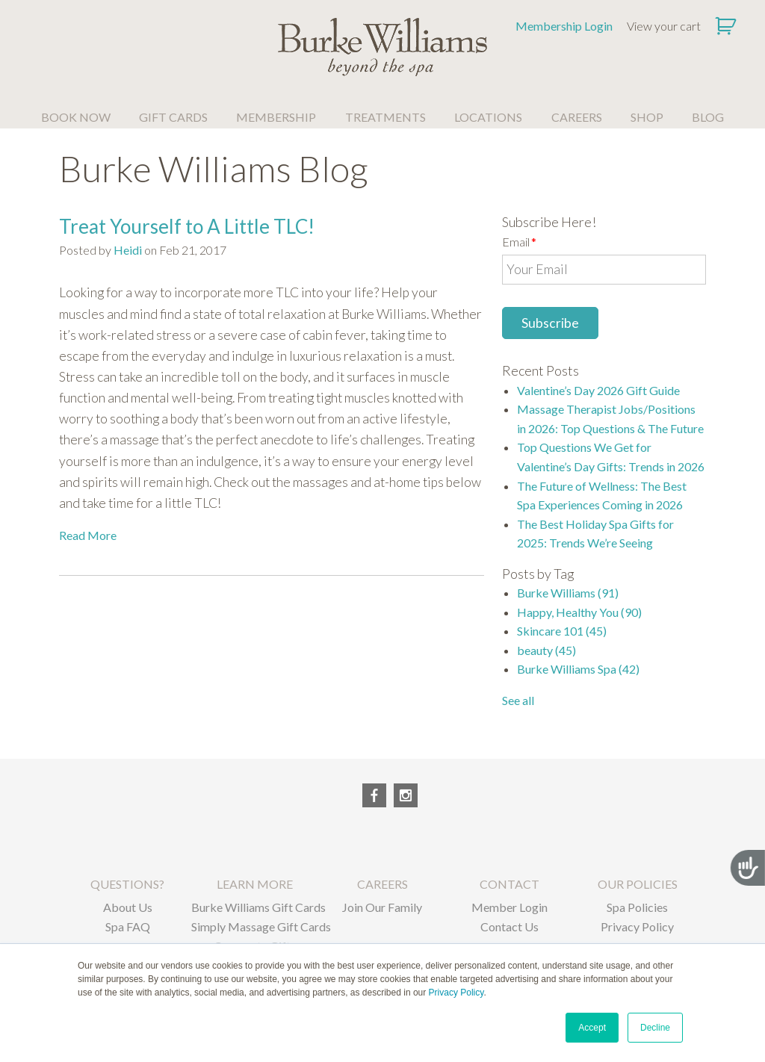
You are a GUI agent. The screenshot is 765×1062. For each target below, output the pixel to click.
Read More (88, 535)
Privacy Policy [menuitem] (637, 926)
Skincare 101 (562, 631)
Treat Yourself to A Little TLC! (187, 226)
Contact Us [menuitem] (509, 926)
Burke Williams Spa (578, 669)
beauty (546, 650)
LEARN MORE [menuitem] (255, 884)
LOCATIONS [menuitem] (488, 117)
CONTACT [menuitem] (509, 884)
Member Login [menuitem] (509, 907)
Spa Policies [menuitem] (637, 907)
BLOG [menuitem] (708, 117)
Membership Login (564, 26)
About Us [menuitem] (127, 907)
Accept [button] (592, 1027)
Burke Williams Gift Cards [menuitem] (255, 907)
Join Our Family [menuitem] (382, 907)
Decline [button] (655, 1027)
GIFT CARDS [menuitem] (173, 117)
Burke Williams (568, 593)
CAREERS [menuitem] (576, 117)
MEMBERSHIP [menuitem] (276, 117)
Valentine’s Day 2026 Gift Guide (598, 390)
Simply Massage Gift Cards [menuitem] (255, 926)
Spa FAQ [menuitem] (127, 926)
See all (518, 700)
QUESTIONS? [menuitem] (127, 884)
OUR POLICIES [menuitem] (638, 884)
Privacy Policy (456, 992)
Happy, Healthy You (579, 612)
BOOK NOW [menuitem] (76, 117)
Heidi (128, 250)
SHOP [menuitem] (647, 117)
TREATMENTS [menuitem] (385, 117)
